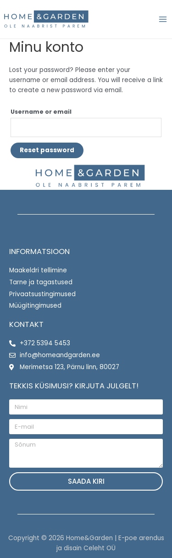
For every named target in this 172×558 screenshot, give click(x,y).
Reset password (47, 150)
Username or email (41, 112)
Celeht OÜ (99, 548)
